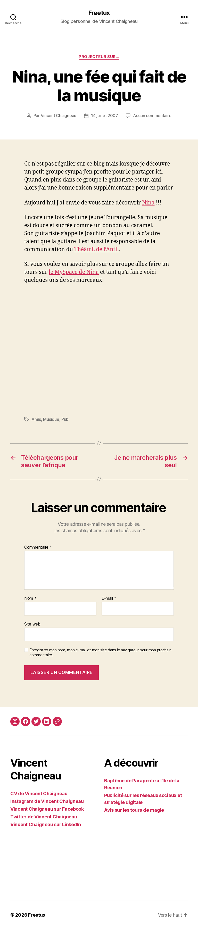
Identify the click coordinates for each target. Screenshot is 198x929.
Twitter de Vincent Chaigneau (43, 816)
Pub (65, 419)
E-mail (109, 598)
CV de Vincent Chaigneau (39, 793)
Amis (36, 419)
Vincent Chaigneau (58, 115)
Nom (30, 598)
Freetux (99, 13)
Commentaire (38, 547)
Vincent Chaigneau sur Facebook (47, 808)
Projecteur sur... (99, 56)
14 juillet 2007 (104, 115)
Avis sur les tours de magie (134, 809)
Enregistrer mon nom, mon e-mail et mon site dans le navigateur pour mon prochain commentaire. (100, 652)
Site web (32, 623)
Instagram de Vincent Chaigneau (47, 800)
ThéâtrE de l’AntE (96, 249)
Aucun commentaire (152, 115)
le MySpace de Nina (74, 271)
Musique (51, 419)
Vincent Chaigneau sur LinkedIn (45, 824)
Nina (148, 202)
